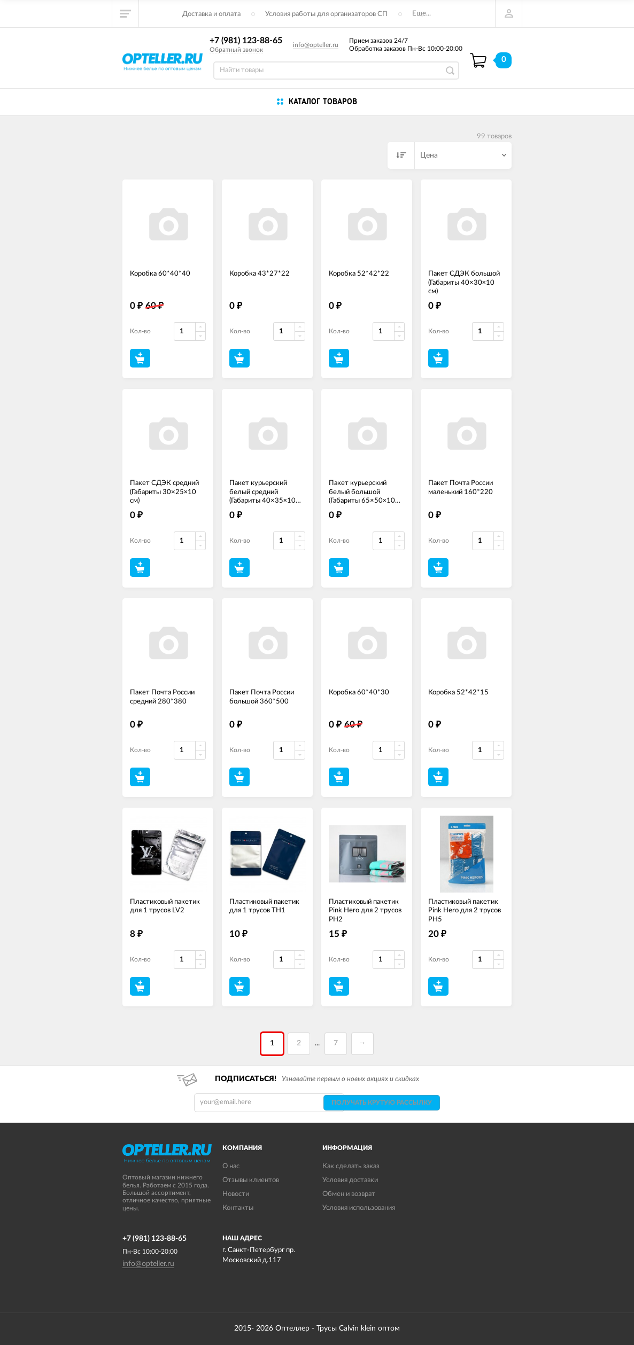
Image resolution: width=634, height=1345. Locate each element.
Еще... (421, 13)
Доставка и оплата (211, 14)
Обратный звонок (236, 49)
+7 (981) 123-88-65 (246, 40)
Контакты (237, 1208)
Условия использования (358, 1208)
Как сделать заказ (351, 1166)
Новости (235, 1194)
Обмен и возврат (348, 1194)
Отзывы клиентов (250, 1180)
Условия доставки (350, 1180)
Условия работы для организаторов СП (326, 14)
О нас (230, 1166)
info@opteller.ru (315, 45)
